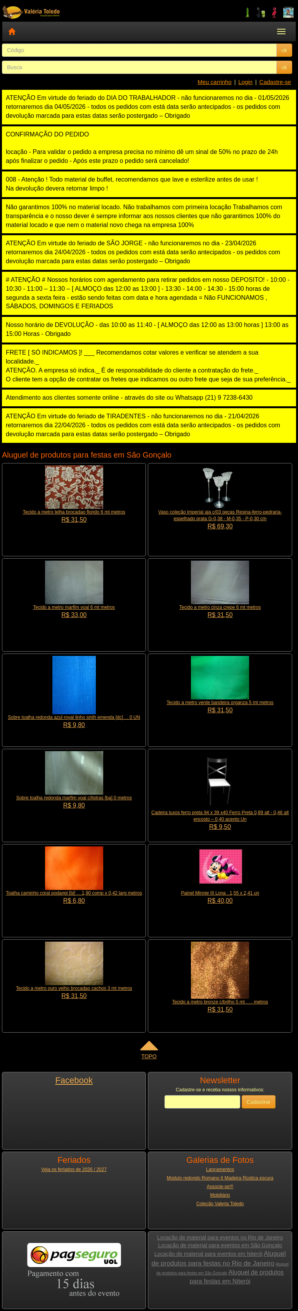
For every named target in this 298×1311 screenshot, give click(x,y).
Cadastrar (258, 1102)
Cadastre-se (275, 82)
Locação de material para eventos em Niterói (208, 1254)
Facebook (74, 1080)
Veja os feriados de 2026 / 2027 (74, 1169)
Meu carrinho (215, 82)
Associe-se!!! (220, 1186)
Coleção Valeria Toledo (220, 1203)
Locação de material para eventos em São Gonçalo (220, 1245)
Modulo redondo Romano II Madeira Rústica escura (220, 1178)
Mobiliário (220, 1195)
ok (284, 50)
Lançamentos (220, 1169)
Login (245, 82)
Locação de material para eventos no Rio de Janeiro (220, 1237)
